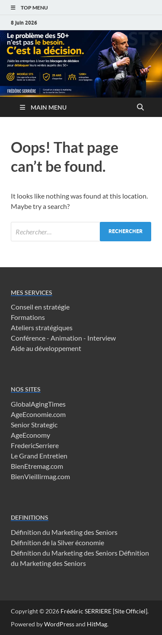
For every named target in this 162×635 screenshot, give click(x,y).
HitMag (97, 624)
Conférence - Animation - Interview (63, 338)
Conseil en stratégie (40, 307)
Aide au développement (46, 348)
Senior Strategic (34, 424)
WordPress (59, 624)
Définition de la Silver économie (57, 542)
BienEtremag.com (37, 466)
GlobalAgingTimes (38, 404)
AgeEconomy (30, 435)
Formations (28, 317)
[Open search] (140, 107)
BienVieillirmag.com (40, 476)
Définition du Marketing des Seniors (64, 532)
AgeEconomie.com (38, 414)
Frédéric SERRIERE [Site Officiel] (103, 611)
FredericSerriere (35, 445)
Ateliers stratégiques (42, 327)
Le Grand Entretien (39, 456)
